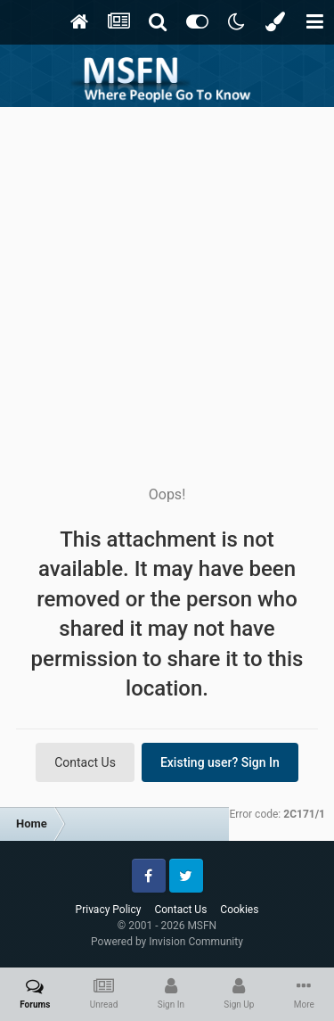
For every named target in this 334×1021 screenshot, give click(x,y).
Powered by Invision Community (167, 941)
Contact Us (85, 762)
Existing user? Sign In (220, 762)
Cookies (239, 909)
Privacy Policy (109, 909)
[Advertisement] (167, 283)
